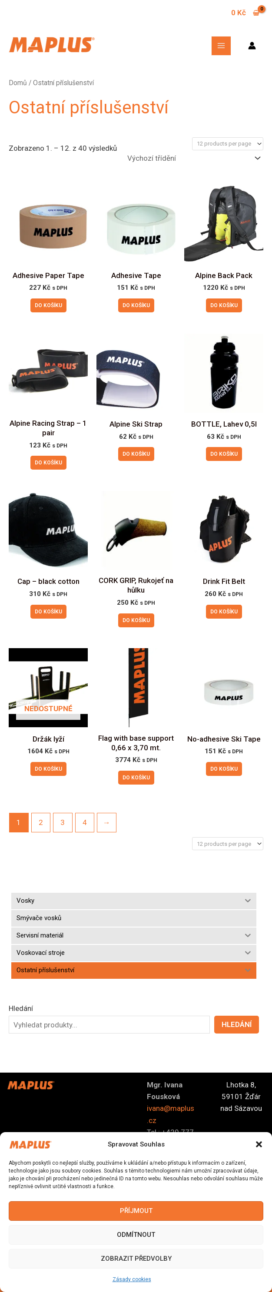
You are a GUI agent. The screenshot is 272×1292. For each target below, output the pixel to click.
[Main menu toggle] (221, 46)
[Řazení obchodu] (193, 158)
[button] (259, 1144)
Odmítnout (136, 1235)
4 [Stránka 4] (85, 822)
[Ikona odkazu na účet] (252, 46)
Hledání (21, 1008)
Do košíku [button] (48, 305)
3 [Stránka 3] (62, 822)
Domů (18, 83)
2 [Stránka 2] (41, 822)
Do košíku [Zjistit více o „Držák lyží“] (48, 769)
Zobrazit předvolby (136, 1258)
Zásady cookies (132, 1279)
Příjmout (136, 1211)
